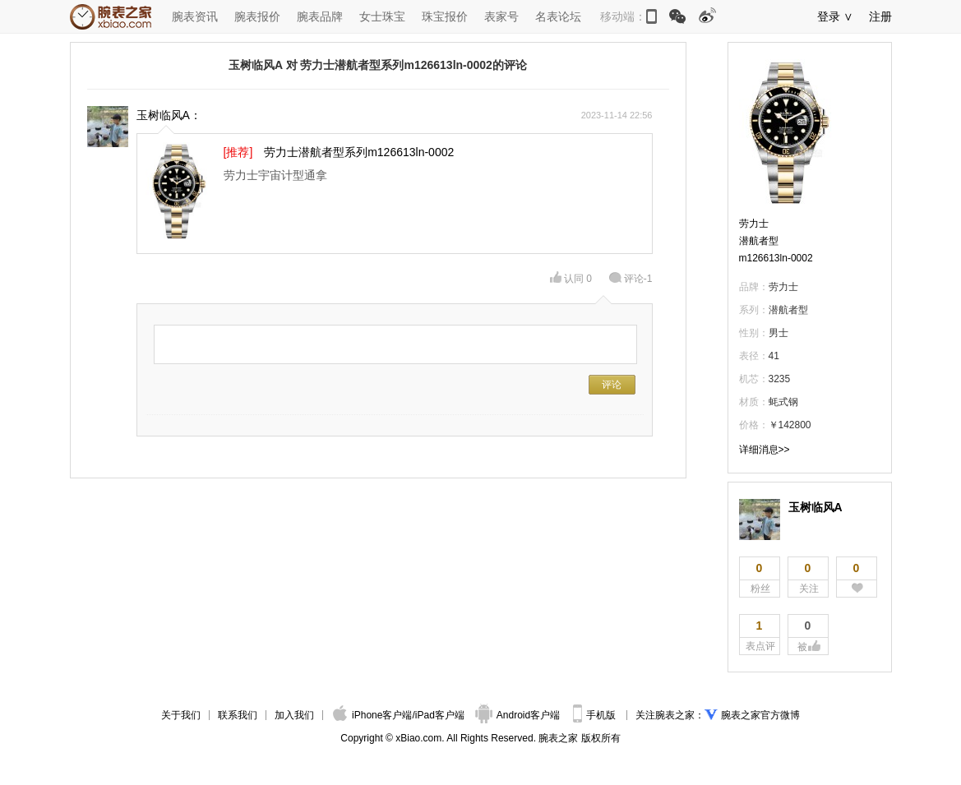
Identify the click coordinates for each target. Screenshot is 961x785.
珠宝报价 (445, 16)
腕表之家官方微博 (760, 715)
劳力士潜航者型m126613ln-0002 (776, 241)
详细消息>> (764, 449)
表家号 (501, 16)
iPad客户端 (439, 715)
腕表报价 (257, 16)
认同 (571, 278)
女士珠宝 (382, 16)
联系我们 (237, 715)
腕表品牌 (320, 16)
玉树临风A (815, 507)
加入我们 (294, 715)
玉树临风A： (168, 115)
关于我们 (181, 715)
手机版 (595, 715)
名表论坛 (558, 16)
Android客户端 (519, 715)
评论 (630, 278)
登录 (828, 16)
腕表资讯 (195, 16)
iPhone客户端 (372, 715)
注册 (880, 16)
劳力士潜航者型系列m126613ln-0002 (359, 152)
